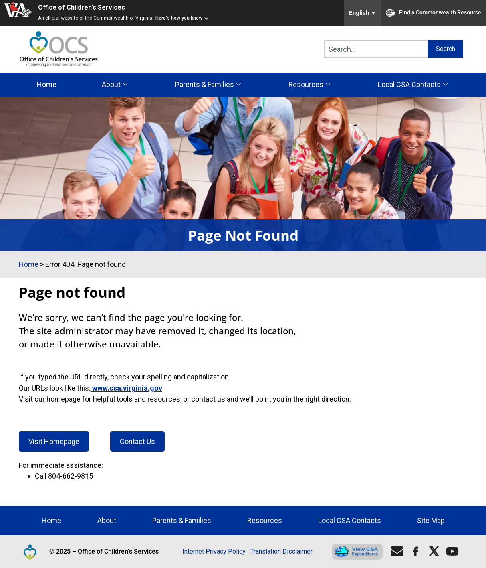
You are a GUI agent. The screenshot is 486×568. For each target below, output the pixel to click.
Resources (310, 84)
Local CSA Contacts (414, 84)
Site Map (431, 520)
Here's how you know (178, 18)
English (362, 13)
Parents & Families (209, 84)
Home (46, 84)
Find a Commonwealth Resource (433, 13)
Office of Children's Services (81, 7)
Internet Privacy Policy (214, 551)
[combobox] (376, 49)
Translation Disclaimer (281, 551)
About (115, 84)
